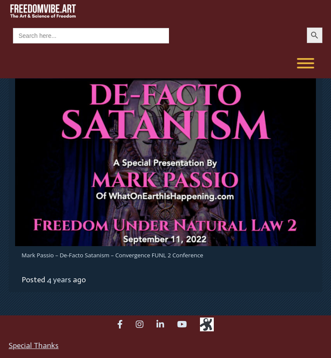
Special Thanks (34, 345)
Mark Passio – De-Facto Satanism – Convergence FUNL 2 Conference (112, 255)
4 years (59, 279)
